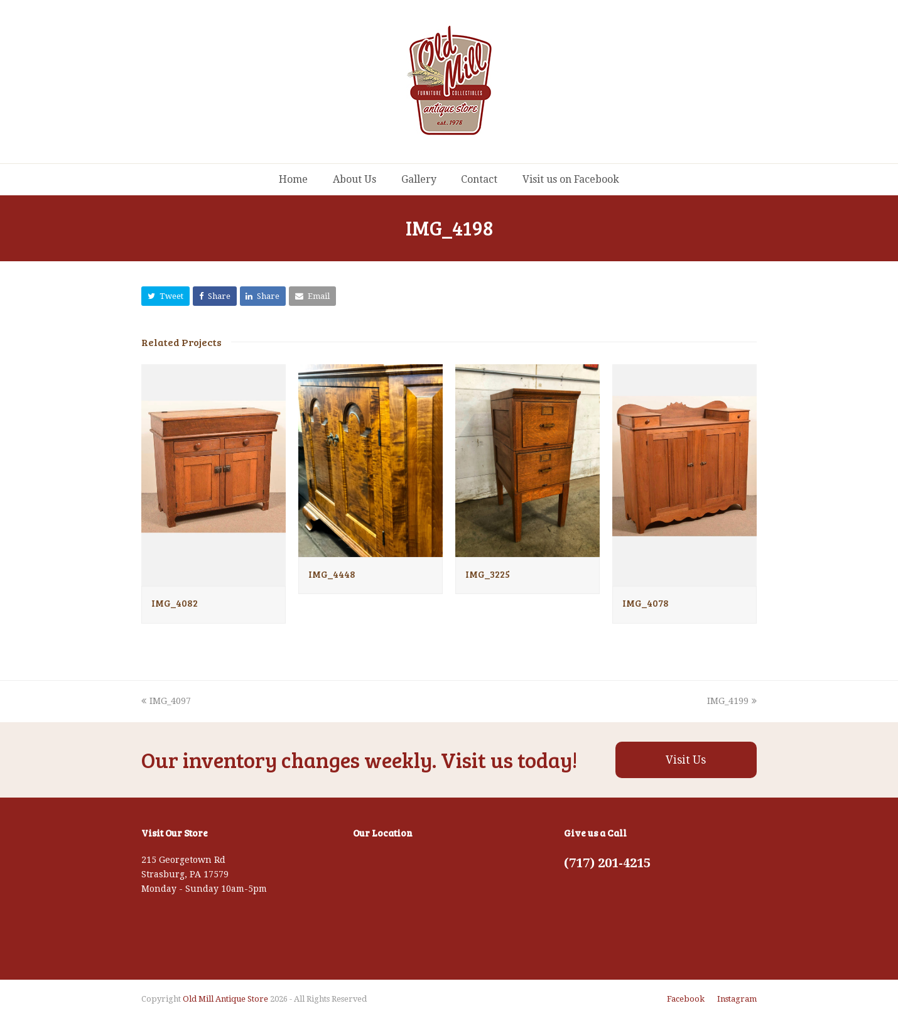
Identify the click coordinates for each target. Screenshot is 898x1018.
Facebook (686, 999)
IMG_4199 (732, 701)
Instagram (737, 999)
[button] (165, 296)
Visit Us (686, 760)
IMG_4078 (645, 603)
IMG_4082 (174, 603)
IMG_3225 (487, 574)
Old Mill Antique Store (225, 999)
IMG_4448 (331, 574)
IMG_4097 (166, 701)
